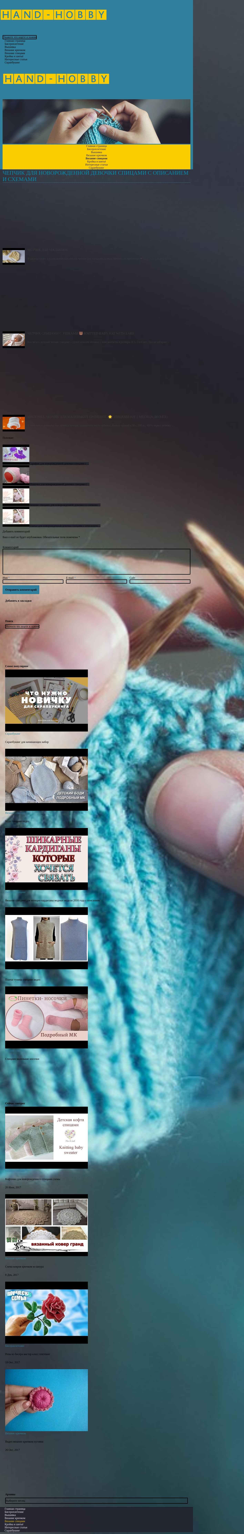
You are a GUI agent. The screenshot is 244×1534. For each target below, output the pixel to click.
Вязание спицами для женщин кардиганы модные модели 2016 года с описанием (52, 900)
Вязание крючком (15, 1258)
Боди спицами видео (17, 821)
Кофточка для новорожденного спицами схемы (32, 1179)
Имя (6, 577)
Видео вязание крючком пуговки (24, 1441)
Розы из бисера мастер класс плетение (27, 1354)
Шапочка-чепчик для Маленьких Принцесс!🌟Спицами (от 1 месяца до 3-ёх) (96, 383)
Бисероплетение (14, 1345)
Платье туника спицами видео (22, 979)
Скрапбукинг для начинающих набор (27, 741)
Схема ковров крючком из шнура (24, 1266)
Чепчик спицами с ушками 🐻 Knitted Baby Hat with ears (96, 300)
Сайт (132, 577)
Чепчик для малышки (96, 216)
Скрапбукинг (12, 62)
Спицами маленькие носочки (22, 1058)
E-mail (71, 577)
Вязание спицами (15, 812)
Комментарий (11, 547)
